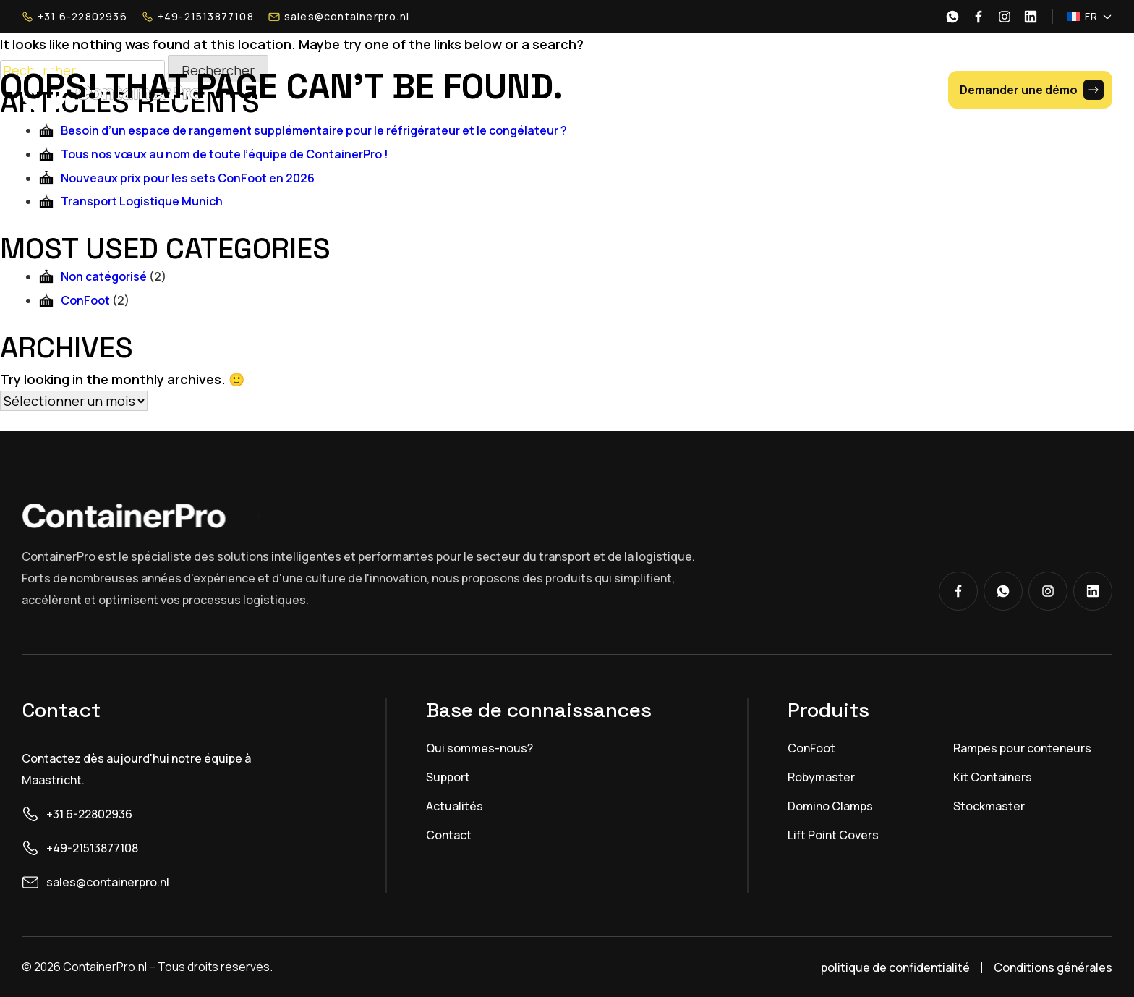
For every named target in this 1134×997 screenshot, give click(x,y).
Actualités (454, 806)
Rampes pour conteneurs (1022, 748)
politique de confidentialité (895, 967)
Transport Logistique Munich (142, 201)
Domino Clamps (830, 806)
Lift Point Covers (833, 835)
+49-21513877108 (198, 16)
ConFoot (85, 300)
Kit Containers (992, 777)
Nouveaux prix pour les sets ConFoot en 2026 (188, 178)
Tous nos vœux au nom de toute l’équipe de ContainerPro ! (224, 154)
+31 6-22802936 (74, 16)
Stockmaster (989, 806)
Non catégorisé (104, 276)
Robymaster (821, 777)
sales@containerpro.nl (338, 16)
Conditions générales (1053, 967)
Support (448, 777)
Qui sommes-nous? (479, 748)
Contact (449, 835)
